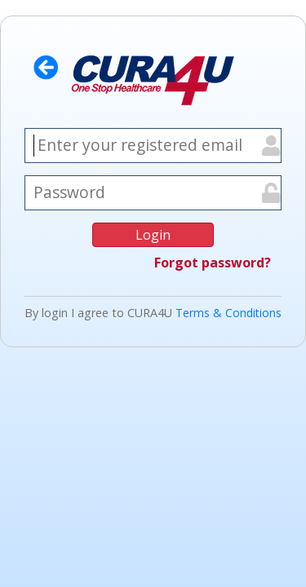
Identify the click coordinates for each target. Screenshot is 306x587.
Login (153, 235)
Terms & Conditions (228, 312)
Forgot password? (212, 262)
